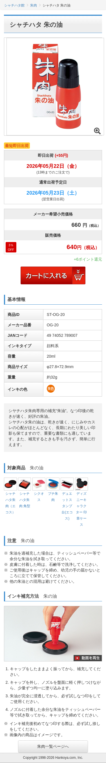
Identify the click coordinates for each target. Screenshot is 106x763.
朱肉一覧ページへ (53, 746)
